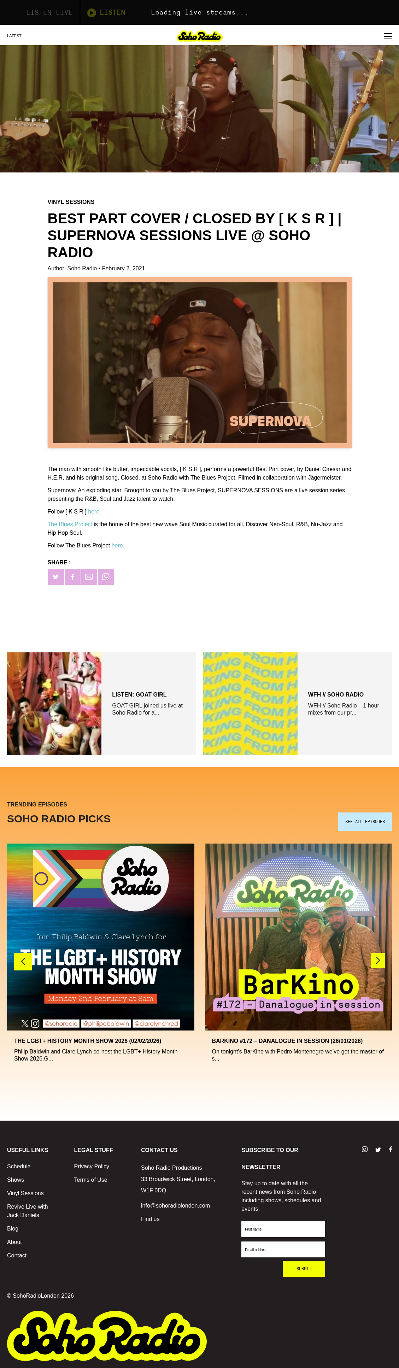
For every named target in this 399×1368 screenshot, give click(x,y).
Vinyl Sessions (25, 1193)
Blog (12, 1229)
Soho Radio (83, 268)
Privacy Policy (92, 1166)
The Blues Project (70, 524)
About (14, 1242)
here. (94, 512)
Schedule (19, 1166)
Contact (17, 1255)
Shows (15, 1180)
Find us (150, 1219)
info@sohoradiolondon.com (175, 1206)
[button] (378, 960)
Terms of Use (90, 1180)
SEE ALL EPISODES (365, 822)
